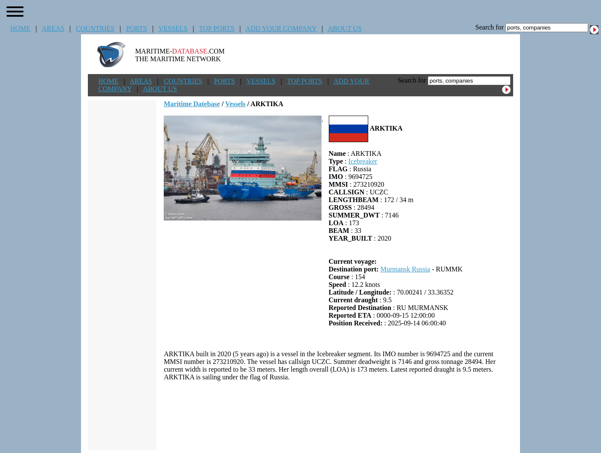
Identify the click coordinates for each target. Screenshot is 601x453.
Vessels (235, 103)
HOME (20, 28)
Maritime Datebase (192, 103)
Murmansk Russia (405, 269)
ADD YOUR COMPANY (281, 28)
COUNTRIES (95, 28)
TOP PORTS (216, 28)
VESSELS (173, 28)
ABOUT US (345, 28)
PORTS (136, 28)
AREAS (53, 28)
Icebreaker (362, 161)
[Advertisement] (339, 415)
